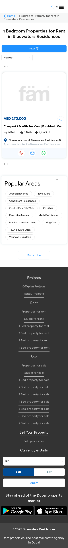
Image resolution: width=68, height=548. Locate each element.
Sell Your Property (34, 432)
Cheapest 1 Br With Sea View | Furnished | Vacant (35, 126)
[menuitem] (59, 5)
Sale (34, 357)
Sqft (18, 471)
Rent (34, 303)
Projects (34, 278)
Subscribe (34, 255)
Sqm (49, 471)
